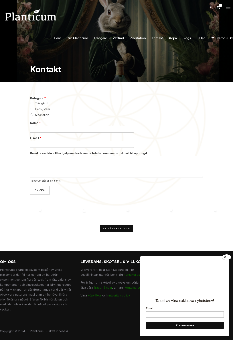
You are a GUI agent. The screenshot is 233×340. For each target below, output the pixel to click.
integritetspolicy (119, 295)
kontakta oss (132, 274)
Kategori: (38, 98)
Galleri (201, 38)
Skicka (40, 190)
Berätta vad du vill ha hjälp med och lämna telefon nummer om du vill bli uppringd (88, 153)
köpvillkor (94, 295)
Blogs (186, 38)
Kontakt (157, 38)
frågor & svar (103, 287)
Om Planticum (77, 38)
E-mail (35, 138)
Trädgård (100, 38)
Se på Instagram (116, 228)
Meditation (137, 38)
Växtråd (118, 38)
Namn (35, 123)
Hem (57, 38)
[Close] (226, 255)
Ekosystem (42, 109)
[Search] (211, 7)
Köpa (173, 38)
